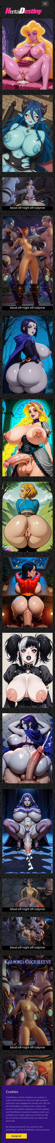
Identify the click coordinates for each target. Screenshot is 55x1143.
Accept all (16, 1136)
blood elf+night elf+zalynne (27, 207)
